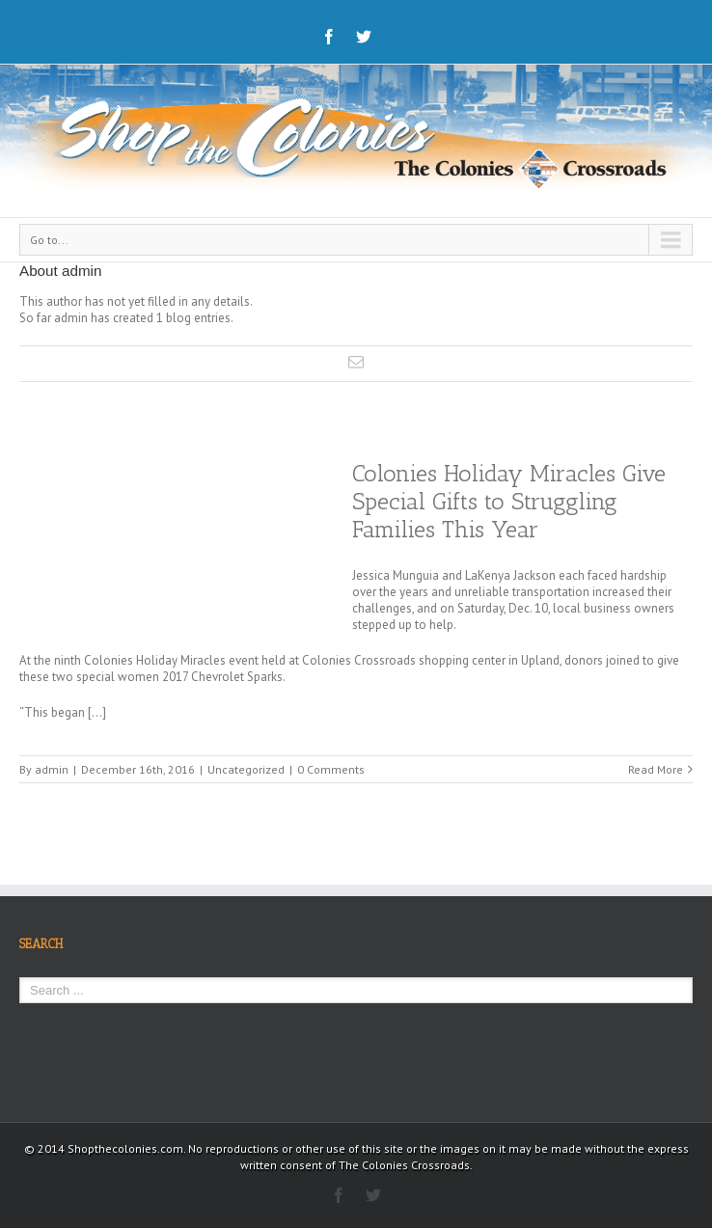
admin (51, 769)
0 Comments (331, 769)
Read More (655, 769)
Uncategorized (246, 769)
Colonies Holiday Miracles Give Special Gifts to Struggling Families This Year (509, 501)
